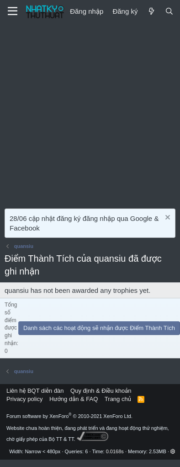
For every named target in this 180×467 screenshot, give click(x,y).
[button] (172, 451)
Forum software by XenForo (69, 416)
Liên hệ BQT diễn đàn (35, 390)
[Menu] (12, 11)
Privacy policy (24, 399)
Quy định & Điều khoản (100, 390)
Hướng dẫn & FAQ (73, 399)
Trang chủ (118, 399)
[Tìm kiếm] (169, 11)
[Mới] (151, 11)
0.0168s (115, 451)
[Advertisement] (85, 113)
